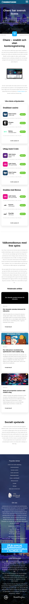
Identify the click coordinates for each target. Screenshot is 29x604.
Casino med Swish (6, 538)
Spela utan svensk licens (14, 488)
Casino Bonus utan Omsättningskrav (19, 538)
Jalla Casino (12, 154)
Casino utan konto (14, 472)
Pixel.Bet (11, 213)
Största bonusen (14, 480)
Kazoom (10, 204)
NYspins (10, 122)
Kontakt (14, 483)
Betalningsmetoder (14, 475)
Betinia (10, 131)
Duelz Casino (12, 113)
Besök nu (22, 114)
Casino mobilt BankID (14, 478)
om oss (15, 523)
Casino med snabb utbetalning (14, 464)
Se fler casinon (15, 140)
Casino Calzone (21, 91)
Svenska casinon (14, 470)
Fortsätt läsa (8, 326)
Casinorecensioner (14, 467)
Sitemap (14, 486)
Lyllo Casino (12, 163)
